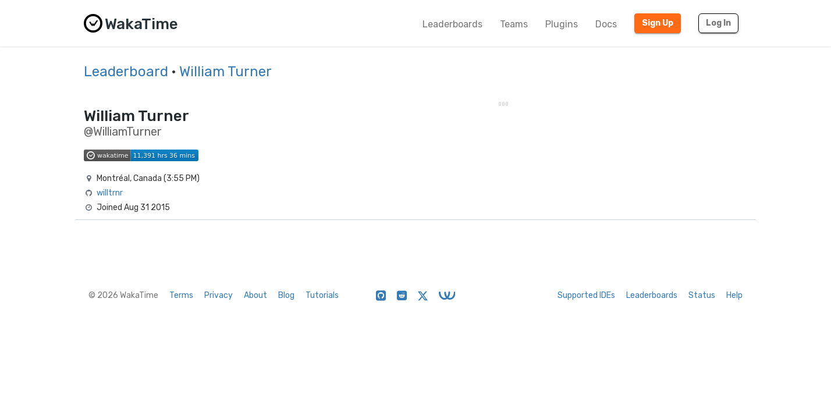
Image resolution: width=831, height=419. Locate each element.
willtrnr (110, 193)
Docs (606, 24)
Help (734, 295)
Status (701, 295)
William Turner (225, 71)
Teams (514, 24)
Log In (718, 23)
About (255, 295)
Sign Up (657, 23)
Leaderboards (452, 24)
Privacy (218, 295)
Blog (286, 295)
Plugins (561, 24)
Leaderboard (126, 71)
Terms (181, 295)
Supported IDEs (586, 295)
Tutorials (322, 295)
